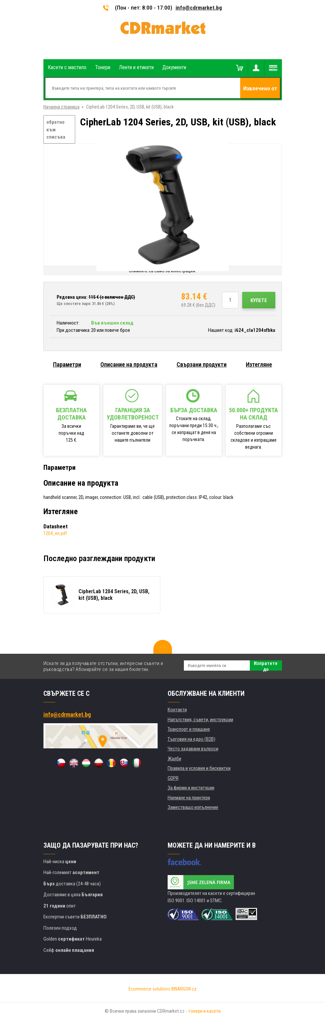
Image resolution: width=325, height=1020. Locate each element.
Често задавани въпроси (193, 749)
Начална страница (61, 107)
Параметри (67, 364)
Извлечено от (260, 88)
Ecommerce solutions (149, 989)
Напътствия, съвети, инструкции (200, 720)
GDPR (173, 778)
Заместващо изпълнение (193, 807)
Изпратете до (266, 665)
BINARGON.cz (183, 989)
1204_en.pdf (55, 533)
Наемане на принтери (189, 798)
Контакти (177, 710)
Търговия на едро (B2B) (191, 739)
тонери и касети (204, 1011)
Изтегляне (259, 364)
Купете (258, 300)
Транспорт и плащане (189, 729)
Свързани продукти (202, 364)
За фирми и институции (191, 788)
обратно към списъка (55, 129)
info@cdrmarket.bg (199, 7)
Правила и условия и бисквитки (199, 768)
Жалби (174, 759)
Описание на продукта (128, 364)
